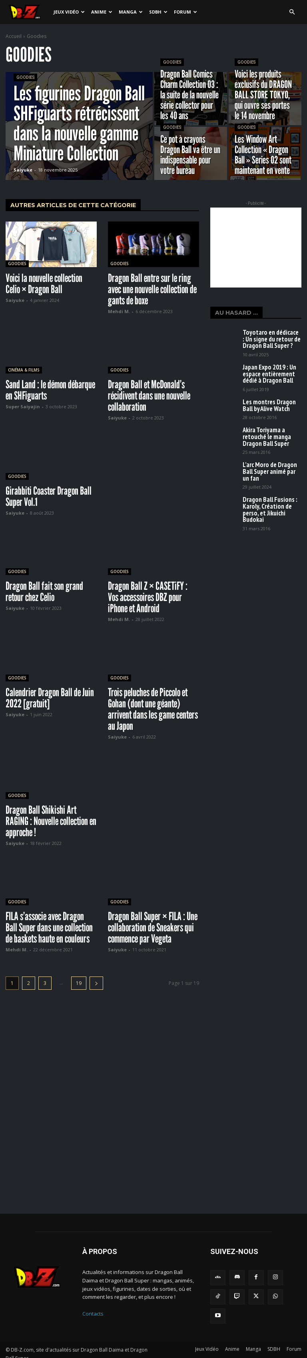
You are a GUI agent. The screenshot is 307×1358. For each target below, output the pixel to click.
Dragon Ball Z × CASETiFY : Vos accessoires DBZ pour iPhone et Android (147, 597)
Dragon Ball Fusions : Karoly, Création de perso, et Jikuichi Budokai (270, 476)
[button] (291, 12)
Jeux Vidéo (69, 12)
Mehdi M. (119, 311)
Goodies (25, 77)
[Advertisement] (255, 248)
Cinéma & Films (24, 370)
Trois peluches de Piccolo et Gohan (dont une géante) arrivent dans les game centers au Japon (153, 709)
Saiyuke (15, 300)
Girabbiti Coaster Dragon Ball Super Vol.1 (49, 496)
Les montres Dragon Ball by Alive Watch (268, 392)
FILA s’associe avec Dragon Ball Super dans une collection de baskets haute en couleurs (49, 927)
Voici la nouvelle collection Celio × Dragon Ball (44, 283)
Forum (185, 12)
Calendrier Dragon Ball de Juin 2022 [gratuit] (50, 697)
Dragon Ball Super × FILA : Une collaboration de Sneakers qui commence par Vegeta (152, 927)
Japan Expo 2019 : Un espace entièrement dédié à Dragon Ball (270, 365)
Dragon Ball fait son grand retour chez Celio (44, 591)
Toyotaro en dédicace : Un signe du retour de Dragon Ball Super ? (271, 336)
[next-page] (96, 983)
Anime (101, 12)
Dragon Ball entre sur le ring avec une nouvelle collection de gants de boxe (152, 289)
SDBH (158, 12)
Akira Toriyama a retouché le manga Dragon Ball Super (270, 419)
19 (79, 983)
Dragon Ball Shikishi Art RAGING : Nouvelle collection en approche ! (51, 821)
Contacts (93, 1313)
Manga (131, 12)
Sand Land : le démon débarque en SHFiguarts (50, 389)
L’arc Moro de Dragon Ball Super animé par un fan (266, 446)
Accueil (14, 36)
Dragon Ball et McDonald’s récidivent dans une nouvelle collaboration (149, 395)
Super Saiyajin (23, 406)
